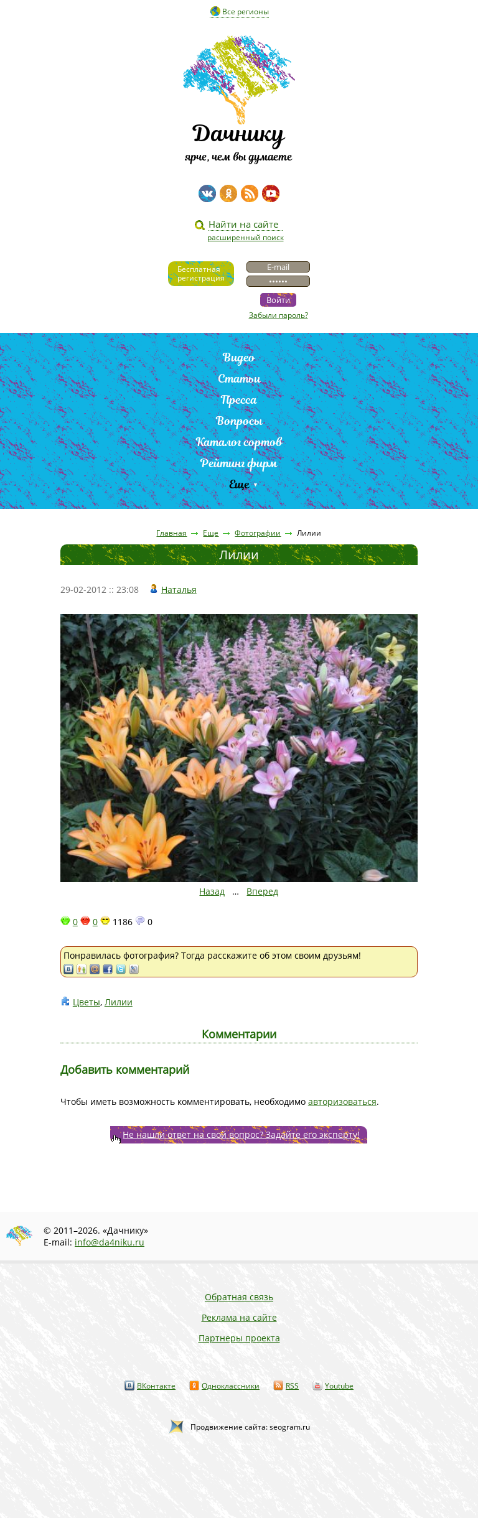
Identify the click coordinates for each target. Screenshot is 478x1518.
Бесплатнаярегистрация (201, 273)
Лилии (119, 1002)
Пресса (239, 399)
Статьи (239, 378)
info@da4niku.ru (109, 1242)
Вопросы (239, 421)
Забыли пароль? (278, 315)
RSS (292, 1386)
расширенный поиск (245, 237)
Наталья (179, 589)
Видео (239, 357)
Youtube (339, 1386)
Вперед (262, 891)
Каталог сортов (239, 442)
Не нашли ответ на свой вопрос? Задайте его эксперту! (241, 1134)
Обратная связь (239, 1297)
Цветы (86, 1002)
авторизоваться (342, 1101)
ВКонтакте (156, 1386)
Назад (212, 891)
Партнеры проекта (239, 1338)
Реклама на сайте (239, 1317)
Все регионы (245, 11)
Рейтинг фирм (239, 463)
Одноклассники (231, 1386)
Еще (239, 484)
